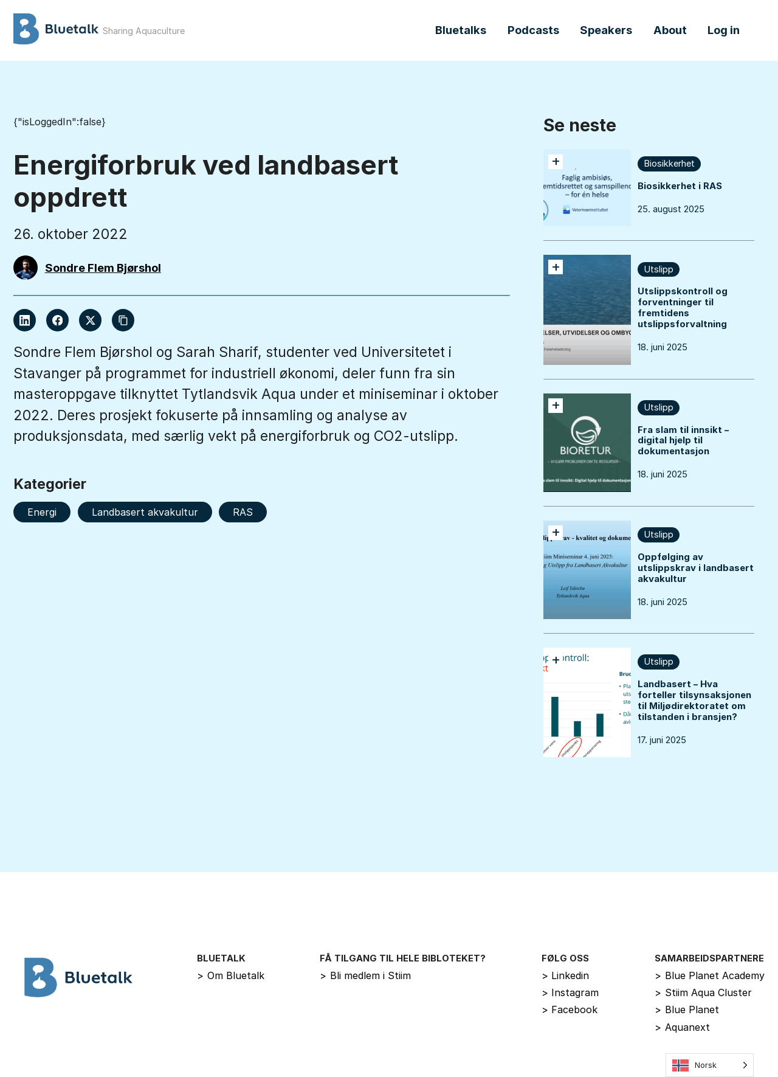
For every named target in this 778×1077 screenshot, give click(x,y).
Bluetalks (460, 29)
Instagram (570, 992)
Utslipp (658, 269)
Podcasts (533, 29)
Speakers (606, 29)
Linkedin (566, 975)
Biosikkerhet (669, 163)
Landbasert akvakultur (145, 512)
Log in (723, 29)
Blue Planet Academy (710, 975)
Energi (42, 512)
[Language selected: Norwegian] (710, 1065)
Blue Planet (687, 1009)
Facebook (570, 1009)
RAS (243, 512)
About (670, 29)
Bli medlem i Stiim (365, 975)
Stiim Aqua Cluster (703, 992)
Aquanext (682, 1027)
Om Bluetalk (230, 975)
